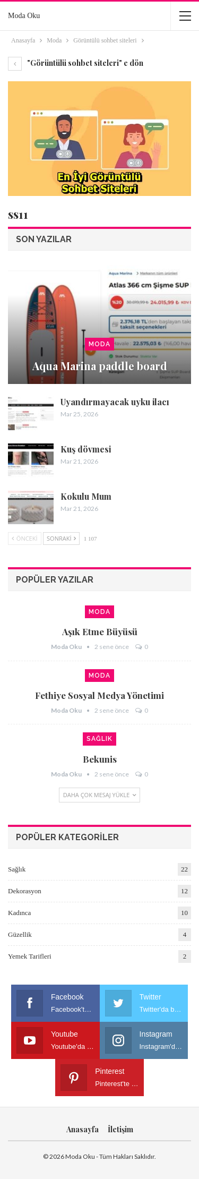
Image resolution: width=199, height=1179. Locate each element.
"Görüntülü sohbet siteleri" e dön (75, 63)
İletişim (120, 1129)
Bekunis (100, 759)
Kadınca (19, 913)
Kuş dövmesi (85, 449)
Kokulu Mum (85, 496)
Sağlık (99, 738)
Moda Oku (24, 16)
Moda (99, 344)
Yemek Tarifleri (29, 956)
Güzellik (20, 934)
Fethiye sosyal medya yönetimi (99, 695)
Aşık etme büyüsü (99, 631)
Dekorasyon (24, 891)
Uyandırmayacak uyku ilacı (114, 401)
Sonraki (61, 538)
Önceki (25, 538)
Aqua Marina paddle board (99, 365)
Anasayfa (82, 1129)
